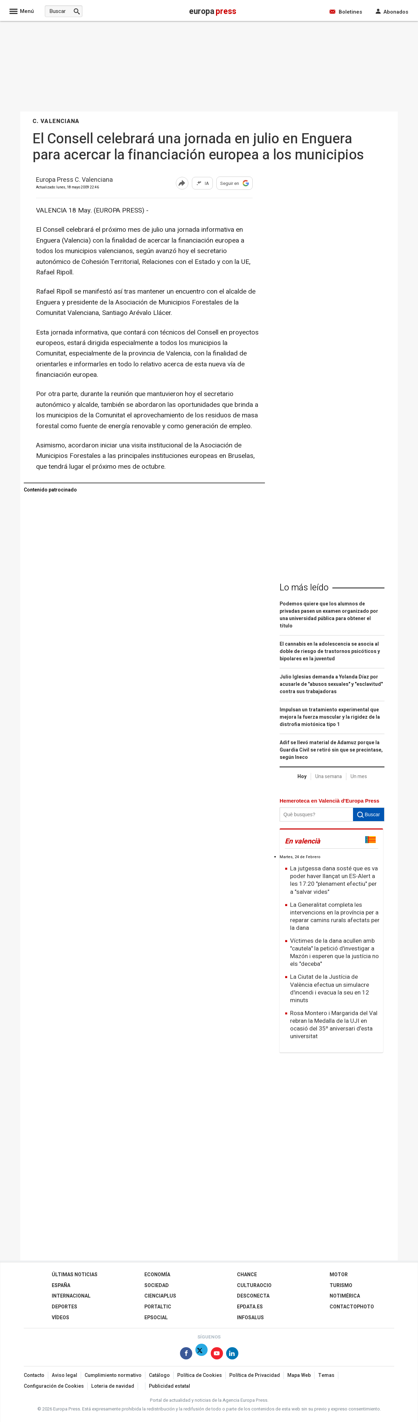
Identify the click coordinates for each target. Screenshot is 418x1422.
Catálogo (159, 1375)
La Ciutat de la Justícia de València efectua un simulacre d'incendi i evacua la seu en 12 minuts (329, 988)
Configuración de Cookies (54, 1386)
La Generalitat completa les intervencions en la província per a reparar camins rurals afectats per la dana (335, 916)
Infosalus (250, 1317)
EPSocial (156, 1317)
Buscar (368, 814)
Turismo (341, 1285)
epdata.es (250, 1306)
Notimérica (345, 1296)
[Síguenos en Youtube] (217, 1355)
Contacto (34, 1375)
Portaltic (157, 1306)
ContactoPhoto (352, 1306)
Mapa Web (299, 1375)
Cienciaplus (160, 1296)
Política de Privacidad (254, 1375)
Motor (339, 1274)
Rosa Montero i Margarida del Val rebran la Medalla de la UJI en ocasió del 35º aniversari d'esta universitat (333, 1025)
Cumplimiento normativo (113, 1375)
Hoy (302, 776)
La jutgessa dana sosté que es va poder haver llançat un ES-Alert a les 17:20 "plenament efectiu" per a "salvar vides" (334, 880)
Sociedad (156, 1285)
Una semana (328, 776)
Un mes (359, 776)
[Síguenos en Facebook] (186, 1355)
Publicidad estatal (169, 1386)
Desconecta (253, 1296)
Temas (326, 1375)
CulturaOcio (254, 1285)
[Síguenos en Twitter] (201, 1355)
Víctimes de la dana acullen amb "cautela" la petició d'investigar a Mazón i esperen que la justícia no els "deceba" (334, 952)
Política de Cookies (199, 1375)
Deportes (64, 1306)
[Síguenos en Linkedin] (232, 1355)
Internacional (71, 1296)
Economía (157, 1274)
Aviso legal (64, 1375)
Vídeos (60, 1317)
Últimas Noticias (75, 1274)
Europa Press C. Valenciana (74, 180)
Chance (247, 1274)
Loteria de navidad (112, 1386)
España (61, 1285)
